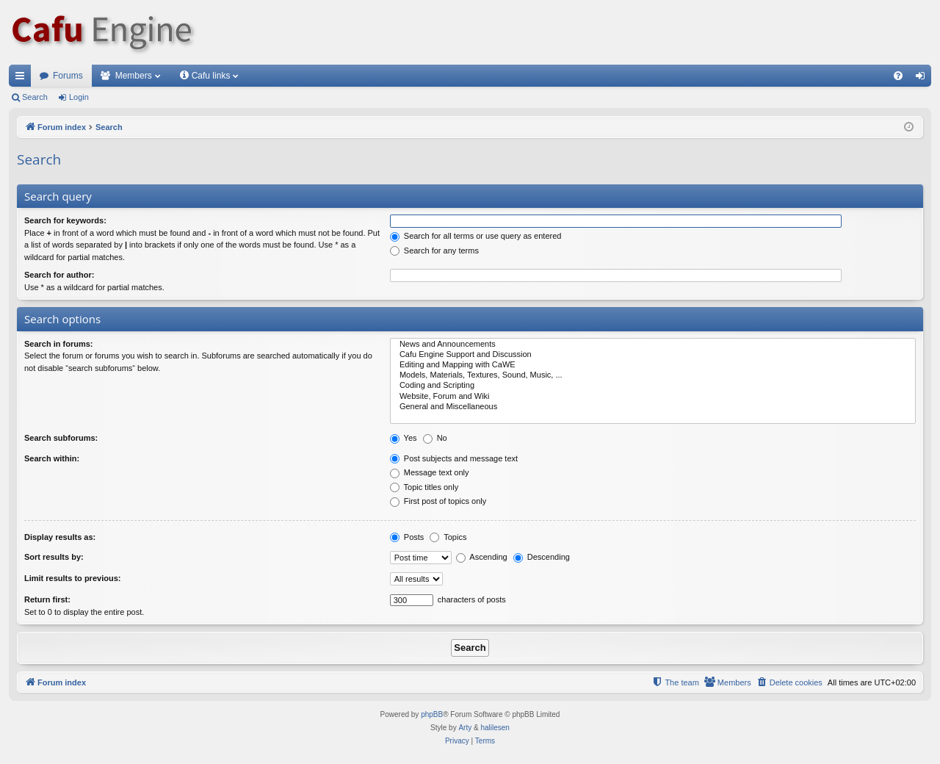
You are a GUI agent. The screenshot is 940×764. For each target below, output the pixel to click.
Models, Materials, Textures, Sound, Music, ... (652, 375)
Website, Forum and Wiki (652, 397)
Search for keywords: (65, 220)
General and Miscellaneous (652, 407)
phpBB (432, 714)
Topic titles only (424, 487)
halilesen (494, 728)
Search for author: (59, 274)
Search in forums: (58, 343)
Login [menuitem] (923, 79)
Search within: (51, 458)
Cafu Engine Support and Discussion (652, 355)
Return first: (47, 599)
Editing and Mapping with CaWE (652, 365)
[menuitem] (898, 76)
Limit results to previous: (72, 578)
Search (35, 97)
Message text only (429, 472)
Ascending (481, 556)
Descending (541, 556)
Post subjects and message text (454, 458)
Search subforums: (61, 437)
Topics (448, 537)
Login (79, 97)
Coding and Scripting (652, 386)
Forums (68, 76)
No (435, 437)
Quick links (23, 79)
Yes (403, 437)
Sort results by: (54, 556)
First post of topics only (438, 501)
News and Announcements (652, 344)
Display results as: (59, 537)
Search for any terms (434, 250)
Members (133, 76)
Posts (407, 537)
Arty (464, 728)
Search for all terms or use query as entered (476, 235)
